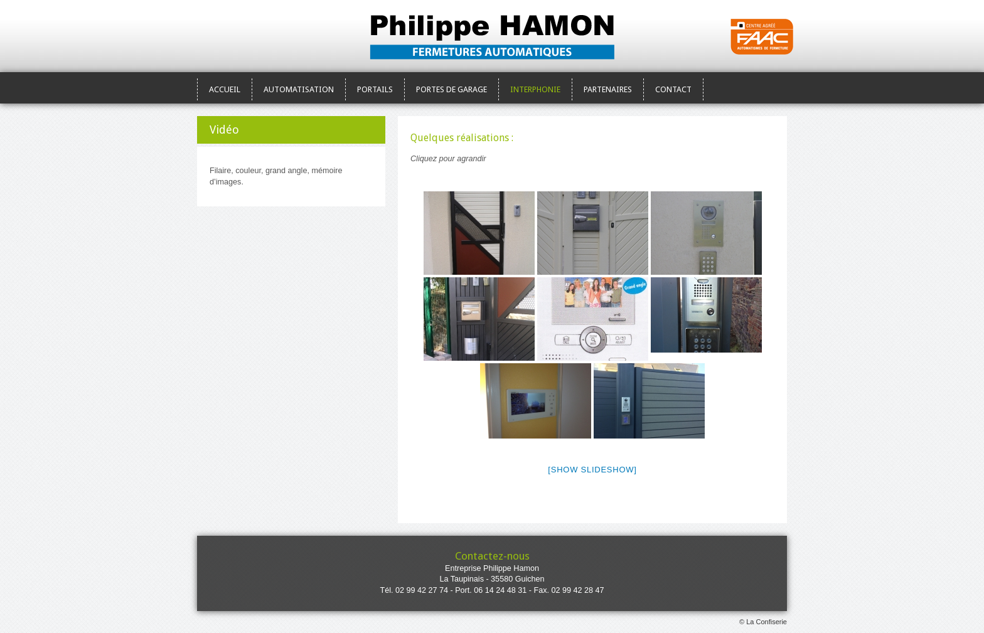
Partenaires (608, 89)
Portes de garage (451, 89)
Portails (375, 89)
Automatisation (299, 89)
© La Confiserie (763, 621)
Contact (673, 89)
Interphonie (535, 89)
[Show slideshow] (592, 469)
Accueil (224, 89)
